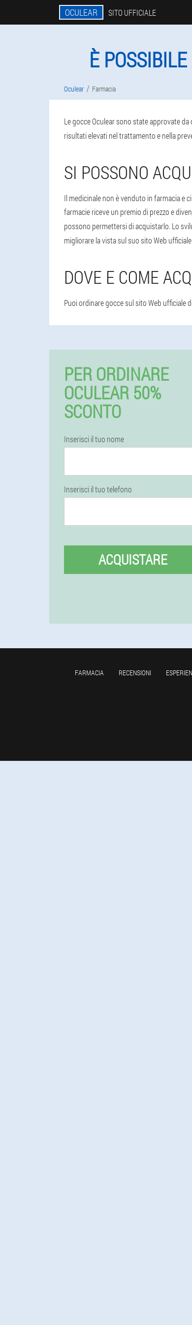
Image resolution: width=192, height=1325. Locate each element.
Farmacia (89, 672)
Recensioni (135, 672)
